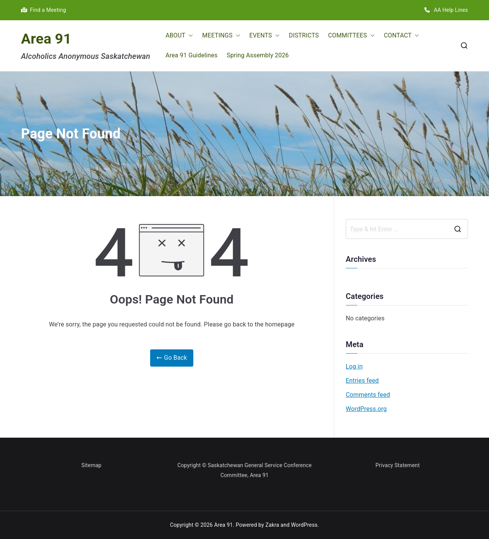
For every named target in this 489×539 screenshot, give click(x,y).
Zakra (272, 525)
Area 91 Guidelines (191, 55)
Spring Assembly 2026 (258, 55)
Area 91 (46, 38)
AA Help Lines (446, 10)
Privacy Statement (398, 465)
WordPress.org (366, 408)
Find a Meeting (43, 10)
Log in (354, 366)
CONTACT (401, 35)
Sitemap (91, 465)
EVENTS (264, 35)
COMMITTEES (351, 35)
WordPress (304, 525)
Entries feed (362, 380)
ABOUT (179, 35)
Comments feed (368, 394)
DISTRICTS (304, 35)
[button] (189, 35)
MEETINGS (221, 35)
